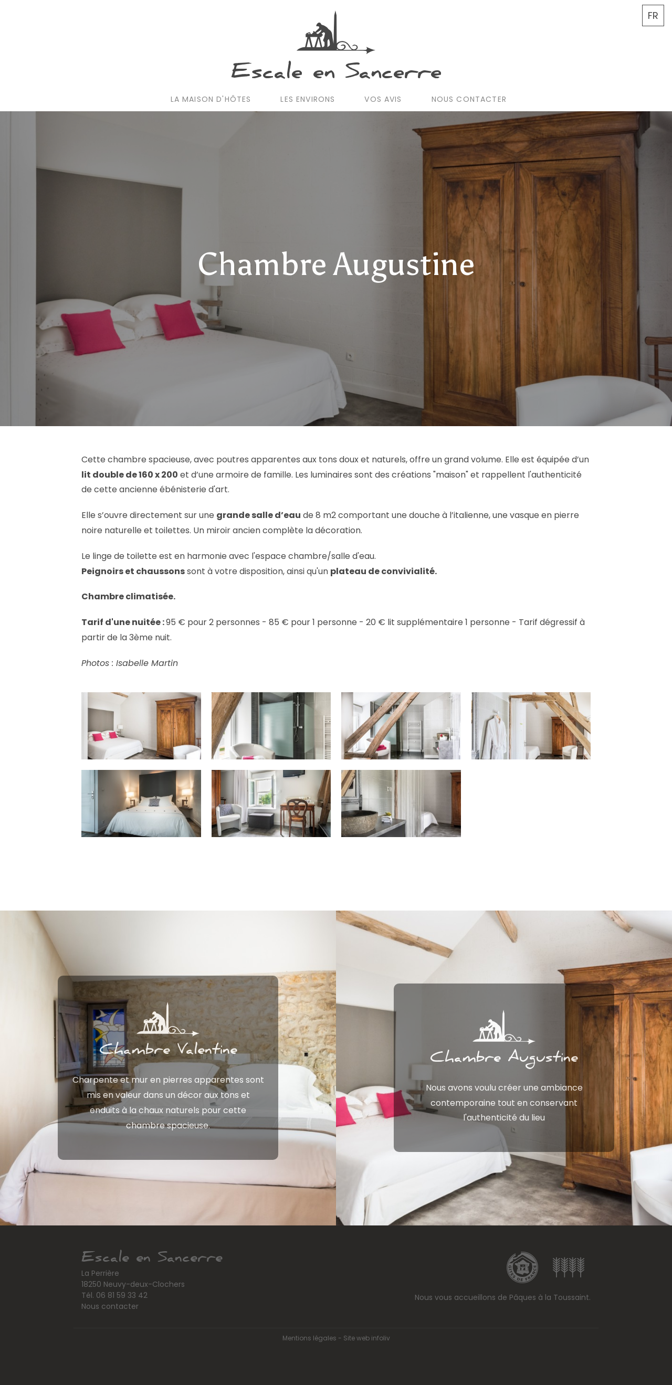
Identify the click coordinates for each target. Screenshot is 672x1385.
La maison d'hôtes (211, 99)
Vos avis (383, 99)
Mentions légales (309, 1338)
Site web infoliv (366, 1338)
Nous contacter (469, 99)
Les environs (307, 99)
